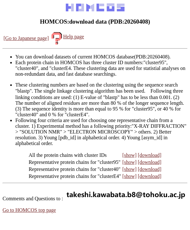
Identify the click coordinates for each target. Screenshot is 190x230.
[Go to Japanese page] (26, 38)
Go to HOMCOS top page (29, 210)
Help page (67, 36)
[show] (129, 155)
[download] (150, 155)
